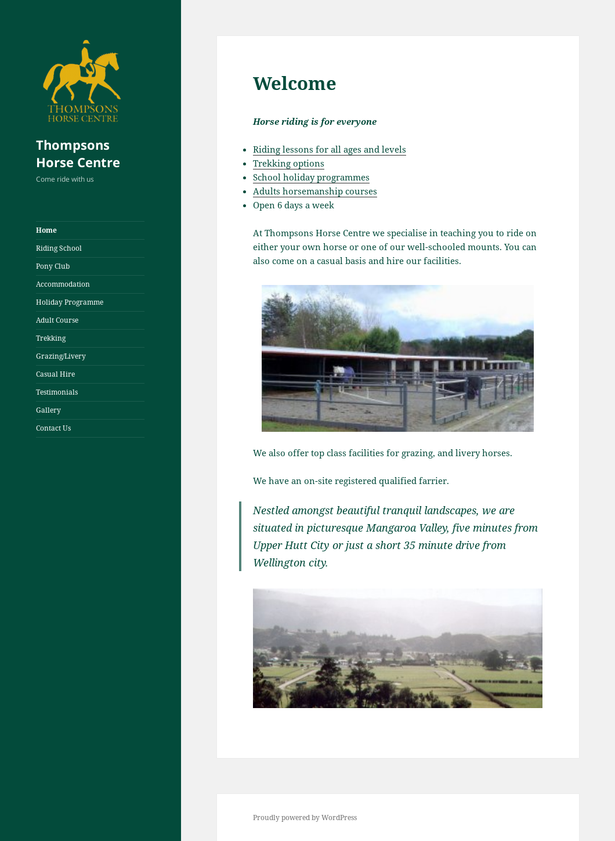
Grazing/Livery (61, 356)
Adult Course (57, 320)
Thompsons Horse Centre (78, 153)
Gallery (48, 410)
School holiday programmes (311, 177)
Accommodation (63, 284)
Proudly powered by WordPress (305, 817)
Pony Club (53, 266)
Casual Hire (55, 374)
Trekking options (288, 163)
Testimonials (57, 392)
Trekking (51, 338)
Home (46, 230)
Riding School (59, 248)
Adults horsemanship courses (315, 191)
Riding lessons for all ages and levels (329, 149)
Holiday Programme (69, 302)
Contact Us (53, 428)
